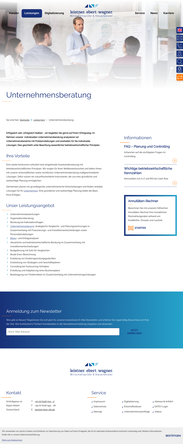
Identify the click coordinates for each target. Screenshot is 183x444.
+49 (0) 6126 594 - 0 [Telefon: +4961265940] (44, 401)
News (154, 13)
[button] (138, 228)
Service (140, 13)
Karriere (168, 13)
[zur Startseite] (91, 10)
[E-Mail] (62, 331)
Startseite (24, 120)
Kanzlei (14, 13)
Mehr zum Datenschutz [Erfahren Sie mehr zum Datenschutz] (12, 440)
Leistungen (31, 13)
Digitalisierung (54, 13)
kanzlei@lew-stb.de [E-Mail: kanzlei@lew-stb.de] (45, 409)
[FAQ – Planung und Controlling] (150, 154)
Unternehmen (31, 190)
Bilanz (13, 238)
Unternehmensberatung (61, 120)
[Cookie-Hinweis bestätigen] (173, 436)
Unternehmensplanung (22, 226)
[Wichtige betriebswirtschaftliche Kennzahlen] (150, 176)
